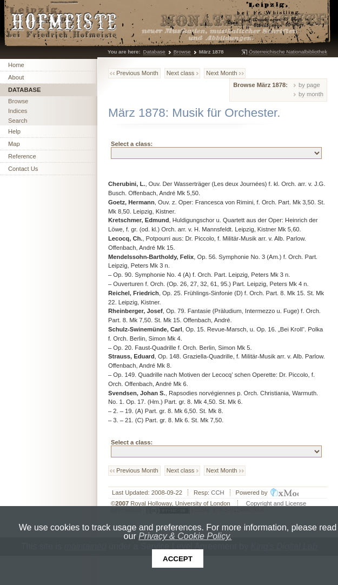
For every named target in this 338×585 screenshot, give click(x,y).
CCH (217, 492)
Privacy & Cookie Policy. (184, 536)
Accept (178, 559)
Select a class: (132, 144)
